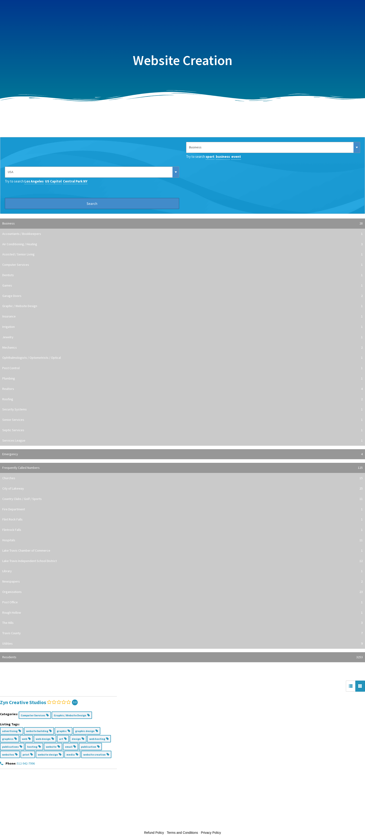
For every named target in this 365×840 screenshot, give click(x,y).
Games (182, 285)
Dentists (182, 275)
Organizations (182, 592)
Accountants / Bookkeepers (182, 234)
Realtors (182, 389)
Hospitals (182, 540)
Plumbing (182, 378)
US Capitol (53, 181)
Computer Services (182, 265)
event (236, 156)
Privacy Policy (211, 832)
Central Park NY (75, 181)
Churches (182, 478)
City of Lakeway (182, 488)
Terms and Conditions (182, 832)
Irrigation (182, 327)
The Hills (182, 623)
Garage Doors (182, 296)
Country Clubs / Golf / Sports (182, 499)
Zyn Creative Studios (23, 702)
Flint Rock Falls (182, 519)
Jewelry (182, 337)
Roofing (182, 399)
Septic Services (182, 430)
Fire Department (182, 509)
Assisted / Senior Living (182, 254)
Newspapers (182, 581)
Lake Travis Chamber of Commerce (182, 550)
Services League (182, 440)
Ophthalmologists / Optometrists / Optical (182, 358)
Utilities (182, 643)
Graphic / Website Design (182, 306)
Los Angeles (34, 181)
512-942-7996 (26, 763)
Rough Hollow (182, 613)
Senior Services (182, 420)
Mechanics (182, 347)
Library (182, 571)
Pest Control (182, 368)
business (223, 156)
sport (210, 156)
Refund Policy (154, 832)
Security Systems (182, 409)
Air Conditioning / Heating (182, 244)
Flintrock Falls (182, 530)
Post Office (182, 602)
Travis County (182, 633)
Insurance (182, 316)
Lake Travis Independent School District (182, 561)
